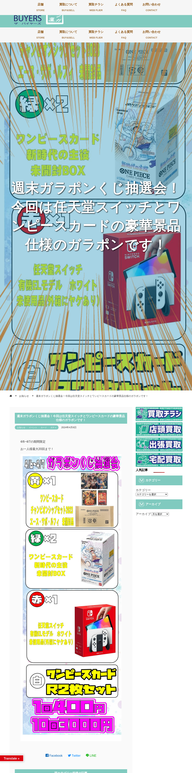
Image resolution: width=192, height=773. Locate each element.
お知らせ (21, 427)
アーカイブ (143, 514)
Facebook (54, 755)
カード (44, 427)
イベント (33, 427)
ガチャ (53, 427)
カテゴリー (143, 490)
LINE (91, 755)
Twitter (74, 755)
